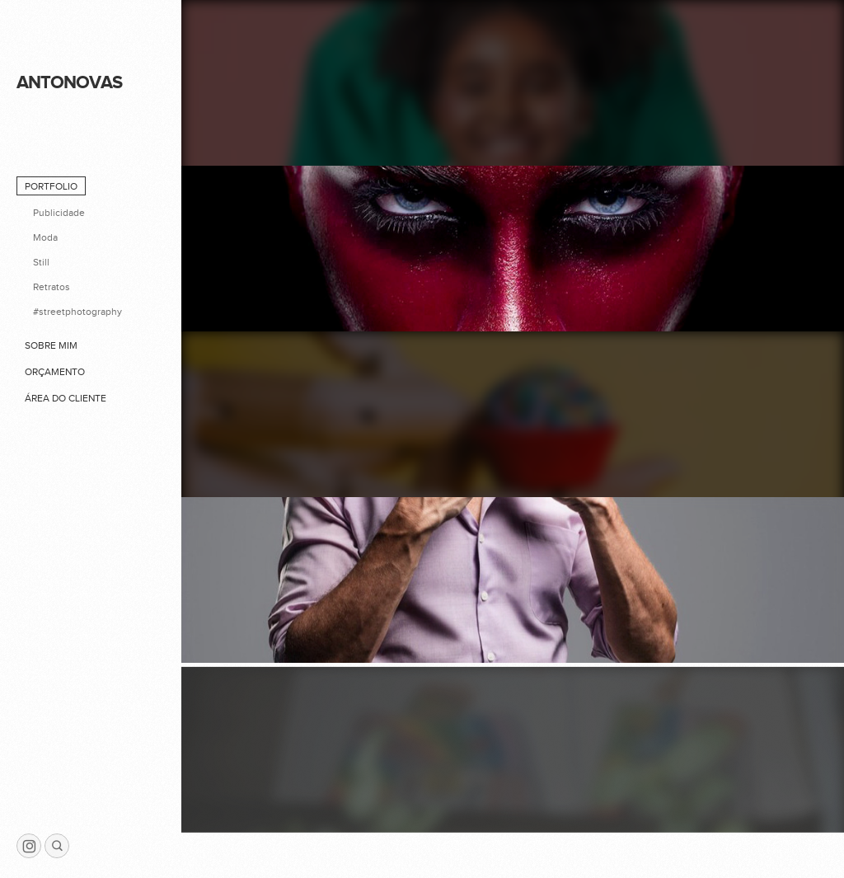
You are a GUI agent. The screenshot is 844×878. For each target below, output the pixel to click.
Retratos (51, 287)
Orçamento (55, 372)
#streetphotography (77, 311)
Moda (45, 237)
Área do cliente (65, 398)
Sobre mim (51, 345)
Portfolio (51, 186)
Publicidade (59, 212)
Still (41, 262)
